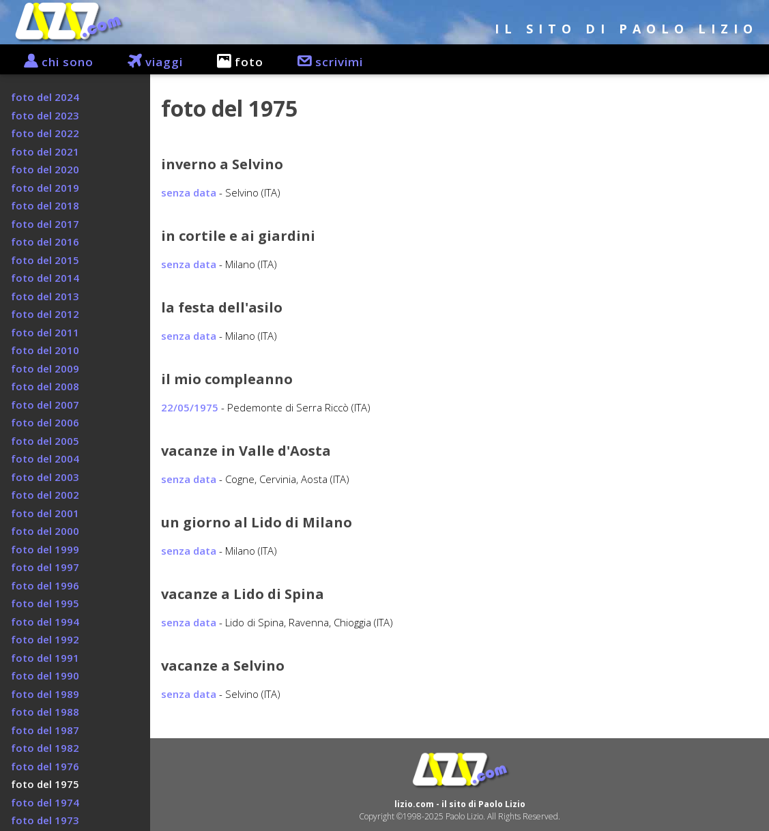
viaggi (148, 62)
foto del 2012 (45, 314)
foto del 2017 (45, 224)
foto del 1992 (45, 639)
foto (233, 62)
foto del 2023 (45, 115)
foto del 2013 (45, 296)
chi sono (51, 62)
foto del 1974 (45, 802)
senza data (188, 192)
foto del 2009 (45, 368)
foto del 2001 (45, 513)
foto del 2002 (45, 494)
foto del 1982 (45, 748)
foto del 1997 (45, 567)
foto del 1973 (45, 820)
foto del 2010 (45, 350)
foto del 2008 (45, 386)
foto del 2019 (45, 187)
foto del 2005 (45, 441)
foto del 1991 (45, 658)
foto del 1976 (45, 766)
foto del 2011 (45, 332)
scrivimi (323, 62)
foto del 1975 (45, 784)
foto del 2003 (45, 477)
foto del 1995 (45, 603)
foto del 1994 (45, 621)
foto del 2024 (45, 97)
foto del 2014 (45, 278)
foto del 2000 (45, 531)
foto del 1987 (45, 730)
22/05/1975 (189, 407)
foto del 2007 (45, 404)
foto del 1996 (45, 585)
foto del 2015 (45, 260)
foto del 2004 (45, 458)
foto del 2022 (45, 133)
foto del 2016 (45, 241)
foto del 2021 (45, 151)
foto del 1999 (45, 549)
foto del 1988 (45, 711)
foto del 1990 (45, 675)
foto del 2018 (45, 205)
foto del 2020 (45, 169)
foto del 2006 (45, 422)
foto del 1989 (45, 694)
